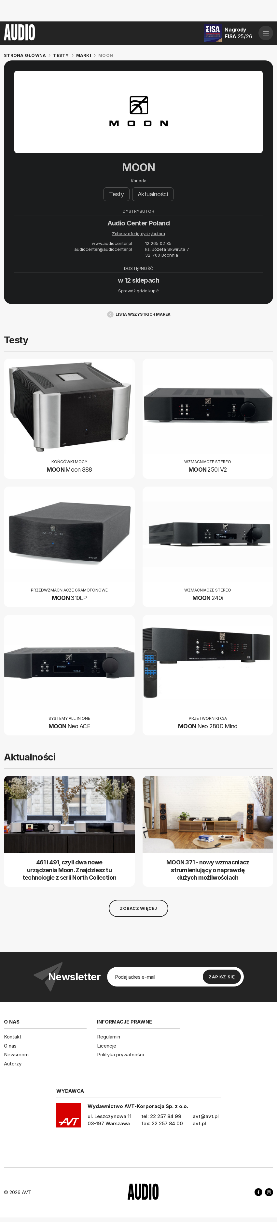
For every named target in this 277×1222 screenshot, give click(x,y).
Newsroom (16, 1054)
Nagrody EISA (238, 33)
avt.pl (199, 1123)
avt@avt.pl (206, 1116)
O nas (10, 1045)
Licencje (106, 1045)
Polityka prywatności (120, 1054)
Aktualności (153, 194)
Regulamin (108, 1037)
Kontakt (12, 1037)
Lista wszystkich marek (138, 314)
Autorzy (12, 1063)
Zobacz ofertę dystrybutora (138, 233)
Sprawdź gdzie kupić (138, 291)
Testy (116, 194)
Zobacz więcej (138, 908)
